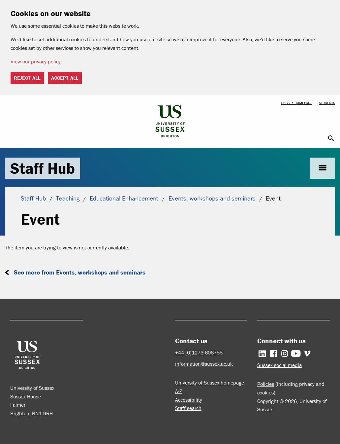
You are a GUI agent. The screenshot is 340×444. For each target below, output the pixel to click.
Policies (265, 384)
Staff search (188, 408)
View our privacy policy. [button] (36, 61)
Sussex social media (279, 365)
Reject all (27, 78)
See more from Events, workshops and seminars (79, 272)
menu (322, 168)
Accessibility (188, 399)
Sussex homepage (296, 102)
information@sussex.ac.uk (204, 363)
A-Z (178, 391)
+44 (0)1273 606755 (199, 352)
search (331, 138)
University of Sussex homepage (209, 382)
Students (327, 102)
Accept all (64, 78)
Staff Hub (42, 168)
